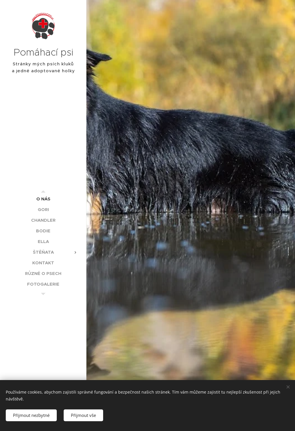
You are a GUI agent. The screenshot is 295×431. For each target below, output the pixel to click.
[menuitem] (43, 198)
